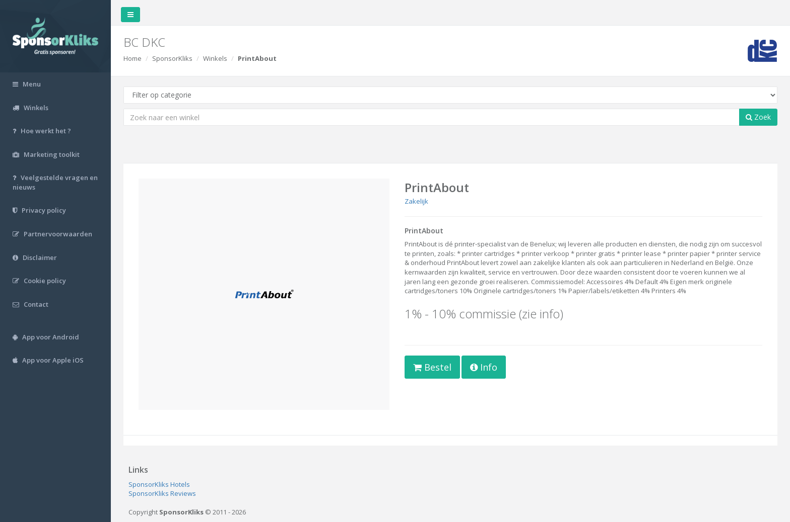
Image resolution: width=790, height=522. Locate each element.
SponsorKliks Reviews (162, 493)
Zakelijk (416, 201)
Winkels (215, 58)
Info (483, 367)
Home (132, 58)
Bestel (432, 367)
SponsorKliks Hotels (159, 484)
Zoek (758, 117)
